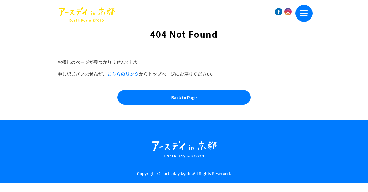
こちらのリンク (123, 73)
